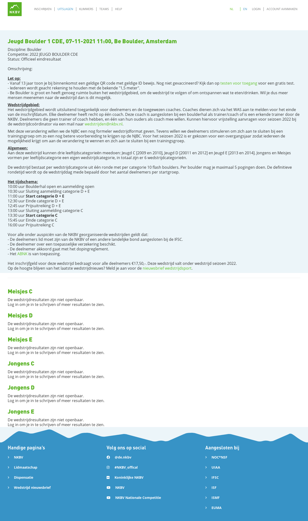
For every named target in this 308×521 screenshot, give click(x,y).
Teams (104, 9)
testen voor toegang (238, 83)
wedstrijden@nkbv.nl (103, 124)
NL (231, 9)
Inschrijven (42, 9)
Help (118, 9)
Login (256, 9)
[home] (15, 9)
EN (245, 9)
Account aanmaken (282, 9)
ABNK (22, 253)
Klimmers (86, 9)
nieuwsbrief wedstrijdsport (167, 268)
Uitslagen (65, 9)
